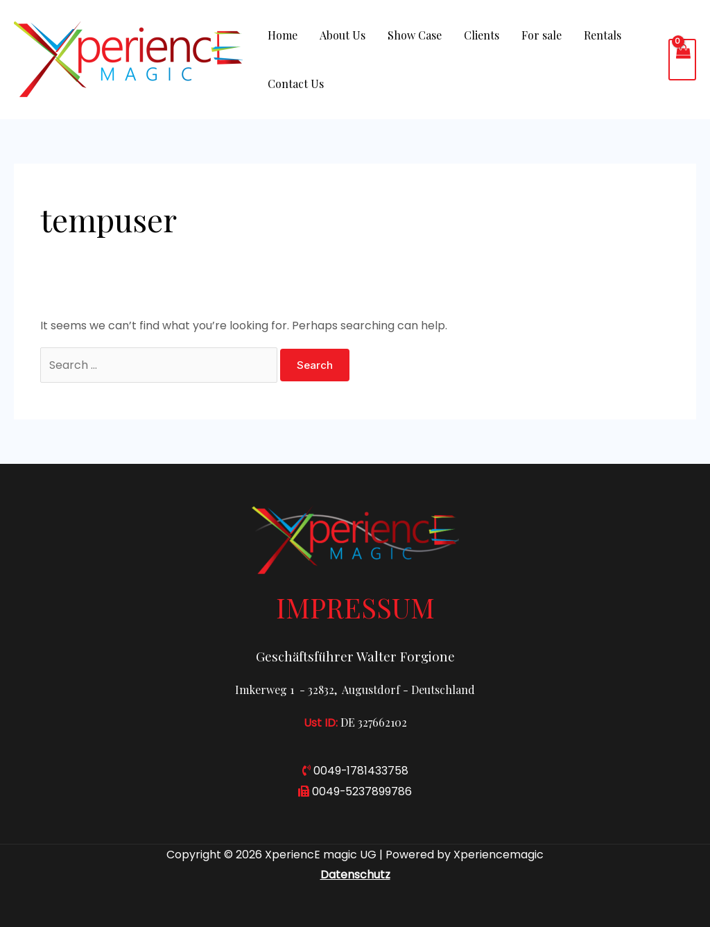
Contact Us (296, 83)
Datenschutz (355, 875)
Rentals (602, 35)
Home (282, 35)
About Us (342, 35)
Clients (481, 35)
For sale (541, 35)
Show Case (415, 35)
